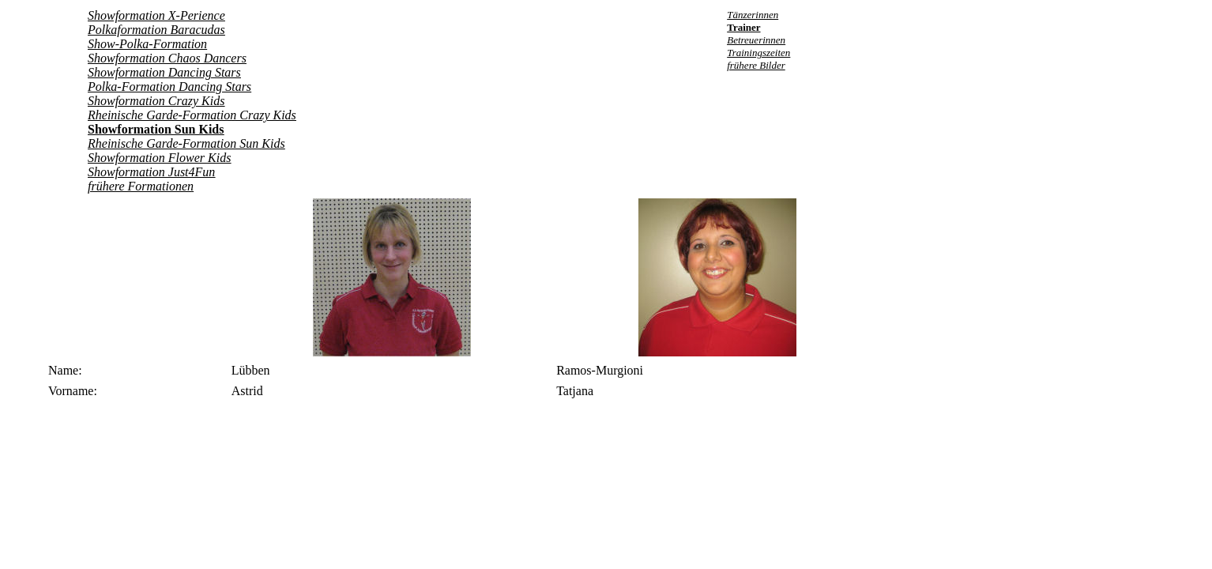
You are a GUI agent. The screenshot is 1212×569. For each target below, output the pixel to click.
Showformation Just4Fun (151, 172)
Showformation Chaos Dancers (167, 58)
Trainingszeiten (758, 52)
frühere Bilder (756, 65)
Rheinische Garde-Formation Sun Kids (186, 143)
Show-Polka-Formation (147, 44)
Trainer (743, 27)
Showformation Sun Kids (156, 129)
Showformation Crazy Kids (156, 100)
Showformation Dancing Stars (164, 72)
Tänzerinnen (752, 15)
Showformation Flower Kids (159, 157)
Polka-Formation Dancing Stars (169, 86)
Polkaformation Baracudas (156, 29)
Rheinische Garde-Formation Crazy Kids (192, 115)
